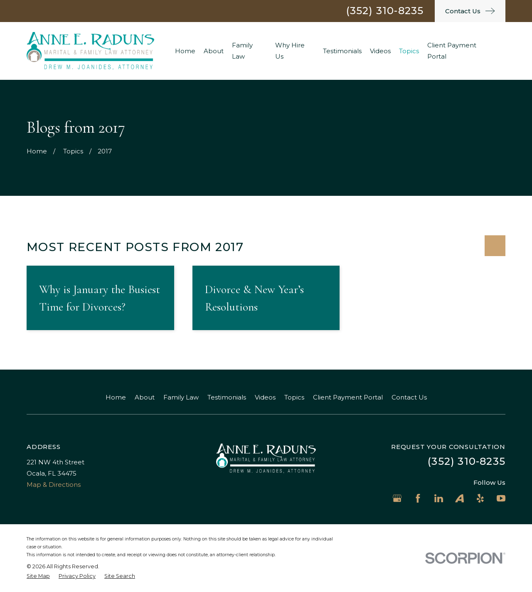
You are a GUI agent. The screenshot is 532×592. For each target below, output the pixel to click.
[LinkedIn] (438, 498)
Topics (294, 397)
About (145, 397)
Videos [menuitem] (380, 51)
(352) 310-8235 (385, 11)
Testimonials (226, 397)
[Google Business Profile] (397, 498)
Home (116, 397)
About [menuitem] (214, 51)
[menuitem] (38, 576)
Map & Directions (54, 484)
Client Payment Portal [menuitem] (451, 50)
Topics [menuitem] (409, 51)
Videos (265, 397)
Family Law (181, 397)
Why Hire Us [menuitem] (290, 50)
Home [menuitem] (185, 51)
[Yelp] (480, 498)
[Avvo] (459, 498)
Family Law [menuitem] (242, 50)
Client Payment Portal (348, 397)
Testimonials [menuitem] (342, 51)
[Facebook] (418, 498)
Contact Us (409, 397)
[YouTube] (501, 498)
